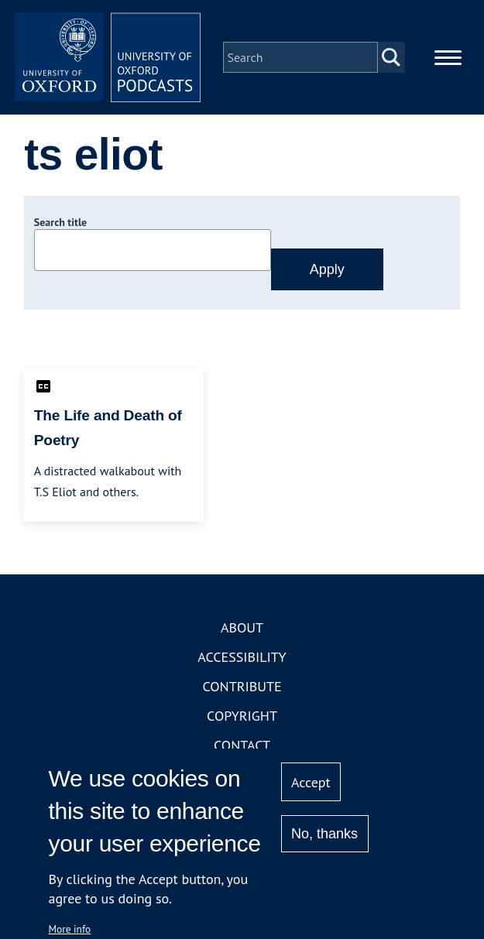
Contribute (241, 686)
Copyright (242, 716)
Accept (311, 782)
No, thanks (324, 833)
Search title (60, 222)
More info (70, 929)
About (242, 627)
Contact (242, 745)
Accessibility (241, 657)
